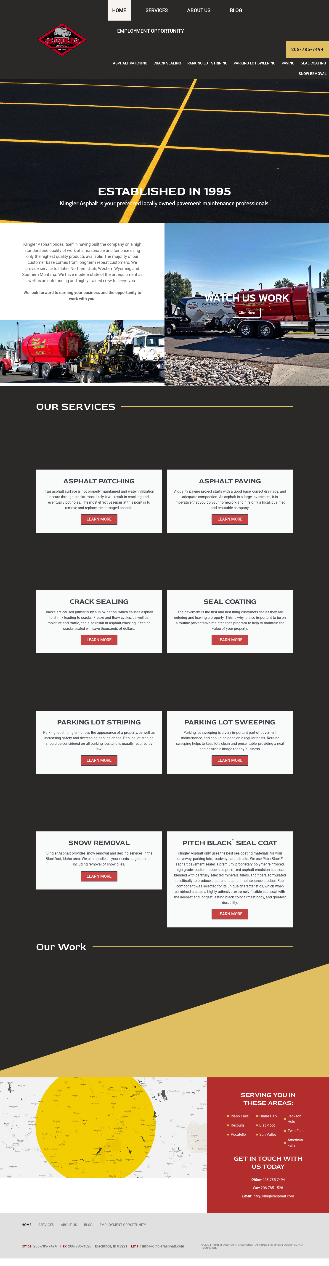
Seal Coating (313, 67)
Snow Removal (313, 77)
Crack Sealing (167, 67)
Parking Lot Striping (207, 67)
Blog (236, 10)
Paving (288, 67)
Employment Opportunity (150, 31)
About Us (198, 10)
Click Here (247, 316)
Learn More (99, 524)
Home (119, 10)
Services (157, 10)
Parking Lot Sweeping (255, 67)
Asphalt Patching (130, 67)
